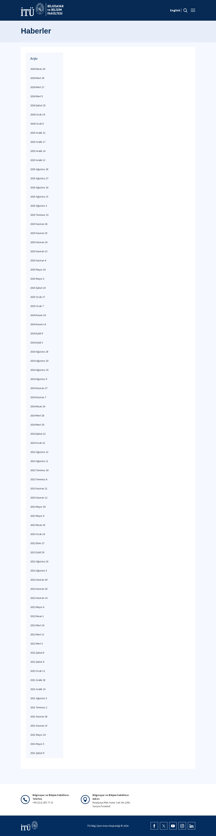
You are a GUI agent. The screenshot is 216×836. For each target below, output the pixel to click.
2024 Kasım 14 (38, 324)
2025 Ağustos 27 (39, 178)
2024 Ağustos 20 (39, 360)
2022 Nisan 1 (37, 616)
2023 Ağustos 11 (39, 461)
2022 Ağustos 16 (39, 561)
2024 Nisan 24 (37, 406)
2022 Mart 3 (36, 643)
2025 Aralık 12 (37, 160)
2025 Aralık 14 (37, 151)
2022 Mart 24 (37, 625)
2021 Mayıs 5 (37, 744)
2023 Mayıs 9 (37, 515)
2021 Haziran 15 (38, 725)
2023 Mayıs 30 (38, 506)
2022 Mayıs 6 (37, 607)
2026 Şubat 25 (38, 105)
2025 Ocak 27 (37, 297)
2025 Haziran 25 (38, 233)
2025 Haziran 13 (38, 251)
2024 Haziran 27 (38, 388)
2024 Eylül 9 (36, 333)
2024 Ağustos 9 (38, 379)
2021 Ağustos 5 (38, 698)
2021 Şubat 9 (37, 753)
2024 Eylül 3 (36, 342)
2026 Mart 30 (37, 78)
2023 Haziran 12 (38, 497)
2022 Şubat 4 (37, 661)
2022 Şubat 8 (37, 652)
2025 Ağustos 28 (39, 169)
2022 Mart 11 (37, 634)
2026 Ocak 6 (37, 123)
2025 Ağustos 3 (38, 205)
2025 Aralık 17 (37, 142)
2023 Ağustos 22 (39, 452)
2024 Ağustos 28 (39, 351)
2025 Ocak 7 (37, 306)
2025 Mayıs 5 (37, 278)
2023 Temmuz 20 (39, 470)
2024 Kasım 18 (38, 315)
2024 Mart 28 (37, 415)
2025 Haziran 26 (38, 224)
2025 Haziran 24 (38, 242)
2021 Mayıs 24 (38, 734)
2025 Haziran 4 (38, 260)
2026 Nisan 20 (37, 69)
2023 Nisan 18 (37, 525)
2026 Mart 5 (36, 96)
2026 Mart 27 (37, 87)
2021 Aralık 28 (37, 680)
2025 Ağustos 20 (39, 187)
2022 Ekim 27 (37, 543)
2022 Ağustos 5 (38, 570)
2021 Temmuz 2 (38, 707)
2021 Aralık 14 (37, 689)
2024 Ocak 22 (37, 443)
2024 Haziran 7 (38, 397)
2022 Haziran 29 (38, 579)
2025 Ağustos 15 (39, 196)
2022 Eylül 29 (37, 552)
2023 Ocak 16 (37, 534)
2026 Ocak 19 (37, 114)
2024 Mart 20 (37, 424)
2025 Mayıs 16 (38, 269)
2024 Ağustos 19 (39, 370)
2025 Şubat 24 (38, 287)
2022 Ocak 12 (37, 671)
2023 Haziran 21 (38, 488)
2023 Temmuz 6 (38, 479)
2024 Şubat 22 (38, 433)
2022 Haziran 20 (38, 588)
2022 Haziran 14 (38, 598)
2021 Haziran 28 (38, 716)
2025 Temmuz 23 (39, 214)
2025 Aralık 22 (37, 132)
